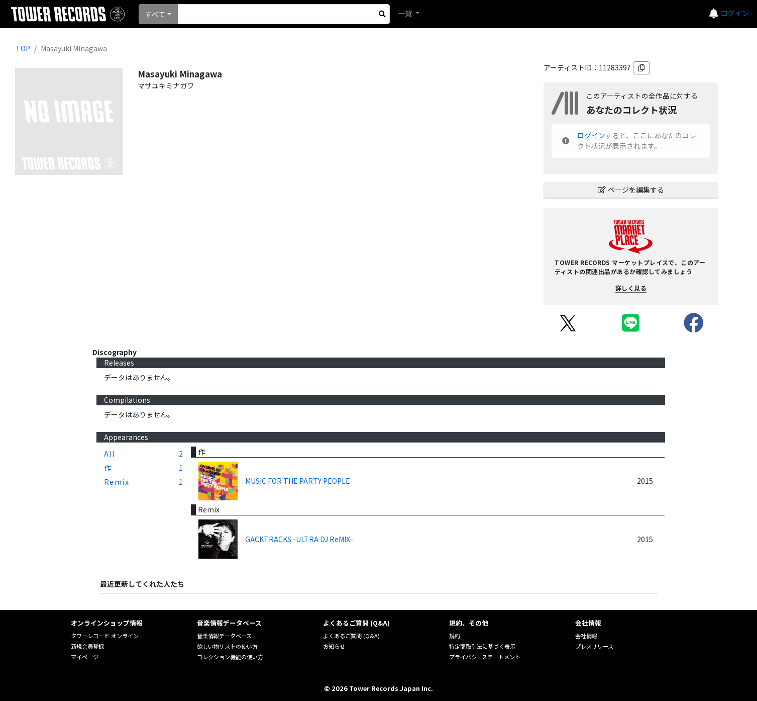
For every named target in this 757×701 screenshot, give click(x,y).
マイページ (84, 657)
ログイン (735, 13)
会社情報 (586, 636)
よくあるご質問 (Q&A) (351, 636)
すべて (155, 14)
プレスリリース (594, 646)
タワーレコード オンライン (105, 636)
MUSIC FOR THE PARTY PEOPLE (297, 481)
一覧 (405, 13)
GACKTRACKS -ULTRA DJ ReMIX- (299, 539)
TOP (23, 48)
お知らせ (334, 646)
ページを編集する (631, 190)
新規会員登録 (87, 646)
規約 (454, 636)
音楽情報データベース (224, 636)
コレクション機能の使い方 (230, 657)
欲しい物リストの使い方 (227, 646)
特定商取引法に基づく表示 (482, 646)
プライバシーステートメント (484, 657)
